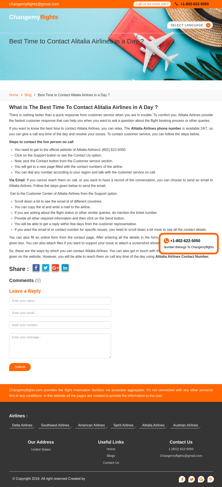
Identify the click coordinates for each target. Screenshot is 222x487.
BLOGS (145, 16)
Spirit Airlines (123, 425)
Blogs (111, 455)
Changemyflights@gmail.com (181, 455)
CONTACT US (174, 16)
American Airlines (91, 425)
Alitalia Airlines (153, 425)
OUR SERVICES (112, 16)
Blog (27, 95)
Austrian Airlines (185, 425)
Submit (20, 367)
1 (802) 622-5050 (181, 449)
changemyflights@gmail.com (34, 4)
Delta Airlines (22, 425)
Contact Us (111, 462)
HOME (82, 16)
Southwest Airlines (55, 425)
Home (13, 95)
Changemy (33, 17)
